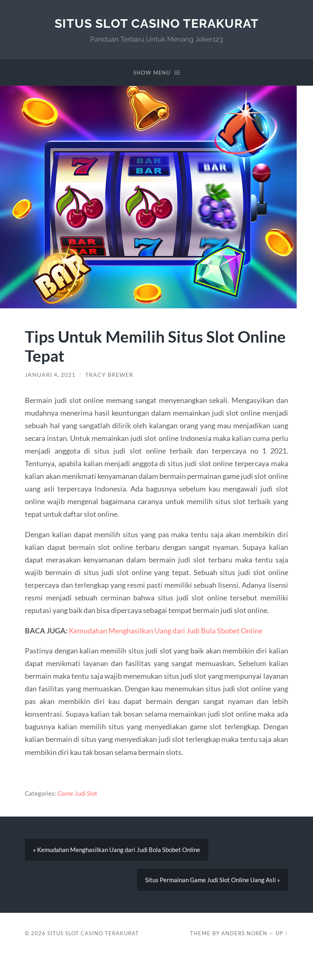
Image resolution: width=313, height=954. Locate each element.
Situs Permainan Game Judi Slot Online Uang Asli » (212, 879)
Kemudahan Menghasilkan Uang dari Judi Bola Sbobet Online (165, 630)
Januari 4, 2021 (50, 375)
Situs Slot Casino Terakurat (157, 23)
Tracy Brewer (109, 375)
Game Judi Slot (77, 793)
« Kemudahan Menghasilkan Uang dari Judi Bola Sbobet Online (116, 849)
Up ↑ (282, 933)
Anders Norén (244, 933)
